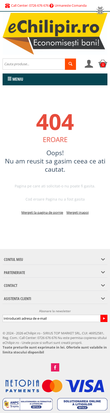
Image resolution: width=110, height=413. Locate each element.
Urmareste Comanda (68, 5)
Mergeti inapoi (77, 212)
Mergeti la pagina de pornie (42, 212)
